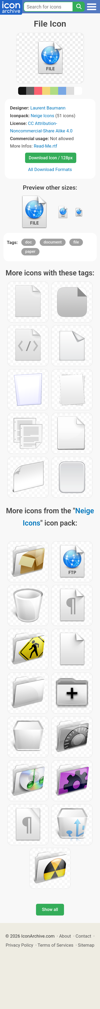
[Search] (79, 7)
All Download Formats (50, 169)
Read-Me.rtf (45, 146)
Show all (50, 909)
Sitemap (86, 945)
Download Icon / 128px (51, 157)
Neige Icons (42, 115)
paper (30, 251)
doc (28, 242)
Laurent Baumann (48, 108)
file (76, 242)
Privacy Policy (19, 945)
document (53, 242)
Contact (83, 936)
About (65, 936)
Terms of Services (55, 945)
